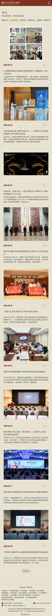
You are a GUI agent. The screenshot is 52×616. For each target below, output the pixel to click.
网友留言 (29, 587)
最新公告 (31, 20)
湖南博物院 (5, 593)
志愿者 (39, 20)
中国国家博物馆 (14, 590)
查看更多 (26, 571)
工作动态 (14, 20)
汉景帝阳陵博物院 (31, 597)
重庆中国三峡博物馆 (24, 595)
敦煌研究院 (36, 595)
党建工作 (5, 20)
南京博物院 (40, 590)
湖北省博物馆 (22, 593)
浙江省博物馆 (32, 593)
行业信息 (22, 20)
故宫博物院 (23, 590)
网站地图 (22, 587)
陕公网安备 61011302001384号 (35, 611)
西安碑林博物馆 (19, 597)
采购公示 (47, 20)
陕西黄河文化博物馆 (8, 599)
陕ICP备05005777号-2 (16, 611)
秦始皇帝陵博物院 (7, 597)
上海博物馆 (32, 590)
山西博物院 (13, 595)
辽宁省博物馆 (42, 593)
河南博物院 (13, 593)
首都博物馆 (5, 595)
